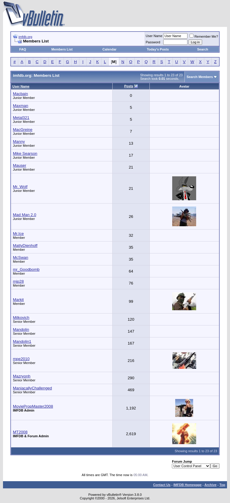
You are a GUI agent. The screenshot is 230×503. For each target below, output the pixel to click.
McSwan (20, 257)
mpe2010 (21, 359)
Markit (18, 299)
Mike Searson (25, 153)
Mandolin (21, 329)
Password (153, 42)
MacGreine (22, 129)
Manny (19, 141)
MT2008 (20, 432)
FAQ (22, 49)
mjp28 (18, 281)
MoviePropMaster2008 (33, 406)
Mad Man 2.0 (24, 214)
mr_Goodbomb (26, 269)
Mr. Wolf (20, 186)
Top (222, 485)
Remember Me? (204, 36)
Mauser (19, 165)
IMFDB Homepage (187, 485)
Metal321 (21, 117)
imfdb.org (25, 37)
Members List (62, 49)
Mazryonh (22, 376)
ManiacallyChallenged (32, 388)
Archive (211, 485)
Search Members (200, 77)
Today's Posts (158, 49)
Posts (128, 86)
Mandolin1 (22, 341)
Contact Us (161, 485)
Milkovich (21, 317)
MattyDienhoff (25, 245)
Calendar (109, 49)
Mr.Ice (18, 233)
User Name (154, 36)
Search (202, 49)
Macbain (20, 93)
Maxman (20, 105)
